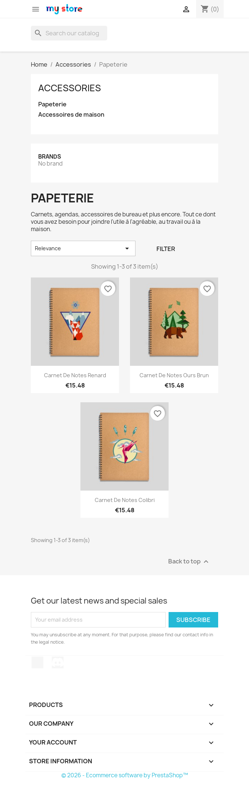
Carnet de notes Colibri (125, 499)
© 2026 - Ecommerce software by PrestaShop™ (124, 775)
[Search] (69, 33)
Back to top (189, 561)
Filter (165, 249)
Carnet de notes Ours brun (174, 375)
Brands (49, 156)
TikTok (37, 662)
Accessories (69, 88)
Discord (58, 662)
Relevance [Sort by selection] (83, 248)
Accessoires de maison (71, 115)
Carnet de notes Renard (75, 375)
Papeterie (52, 104)
